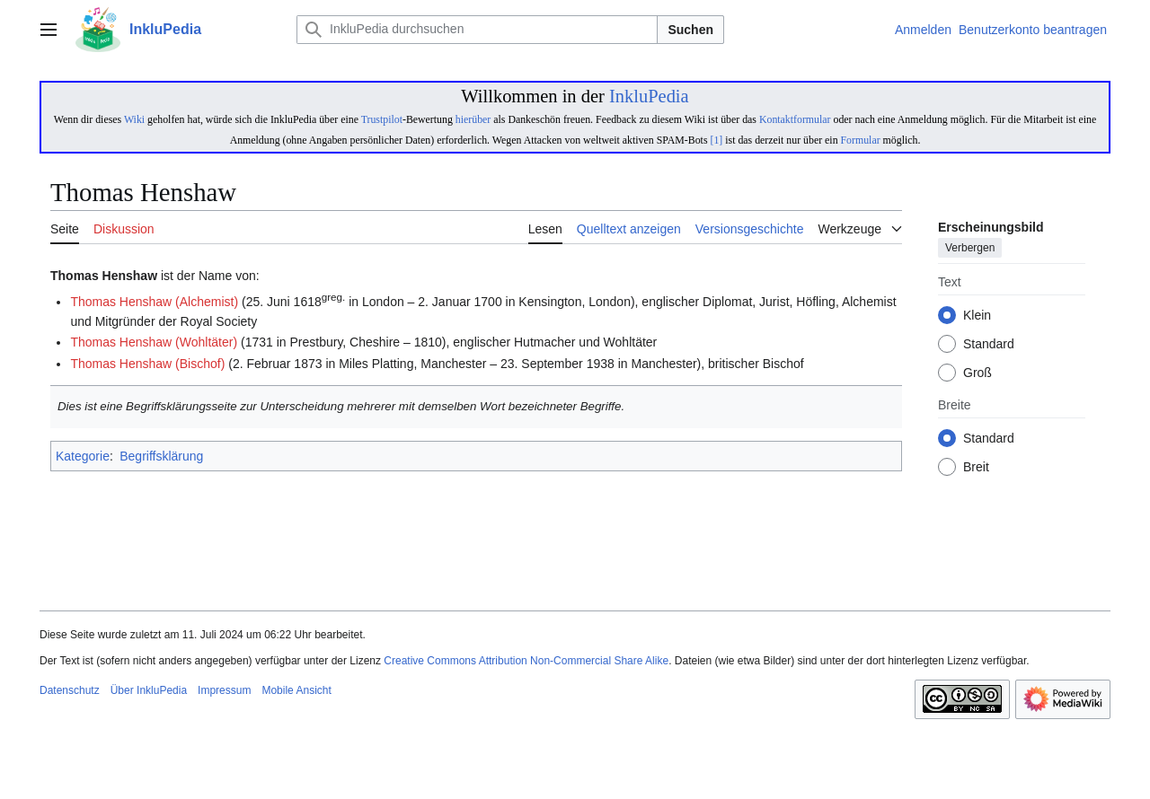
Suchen (690, 29)
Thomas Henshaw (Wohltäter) (153, 342)
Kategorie (83, 456)
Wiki (134, 119)
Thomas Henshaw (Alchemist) (154, 301)
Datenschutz (70, 690)
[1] (716, 140)
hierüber (473, 119)
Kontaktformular (795, 119)
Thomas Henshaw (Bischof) (147, 363)
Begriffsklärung (161, 456)
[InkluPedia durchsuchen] (477, 29)
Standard (988, 345)
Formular (860, 140)
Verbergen (970, 248)
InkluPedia (649, 96)
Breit (976, 468)
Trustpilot (381, 119)
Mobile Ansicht (296, 690)
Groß (977, 373)
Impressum (224, 690)
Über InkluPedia (149, 690)
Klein (977, 316)
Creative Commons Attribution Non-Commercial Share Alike (526, 660)
